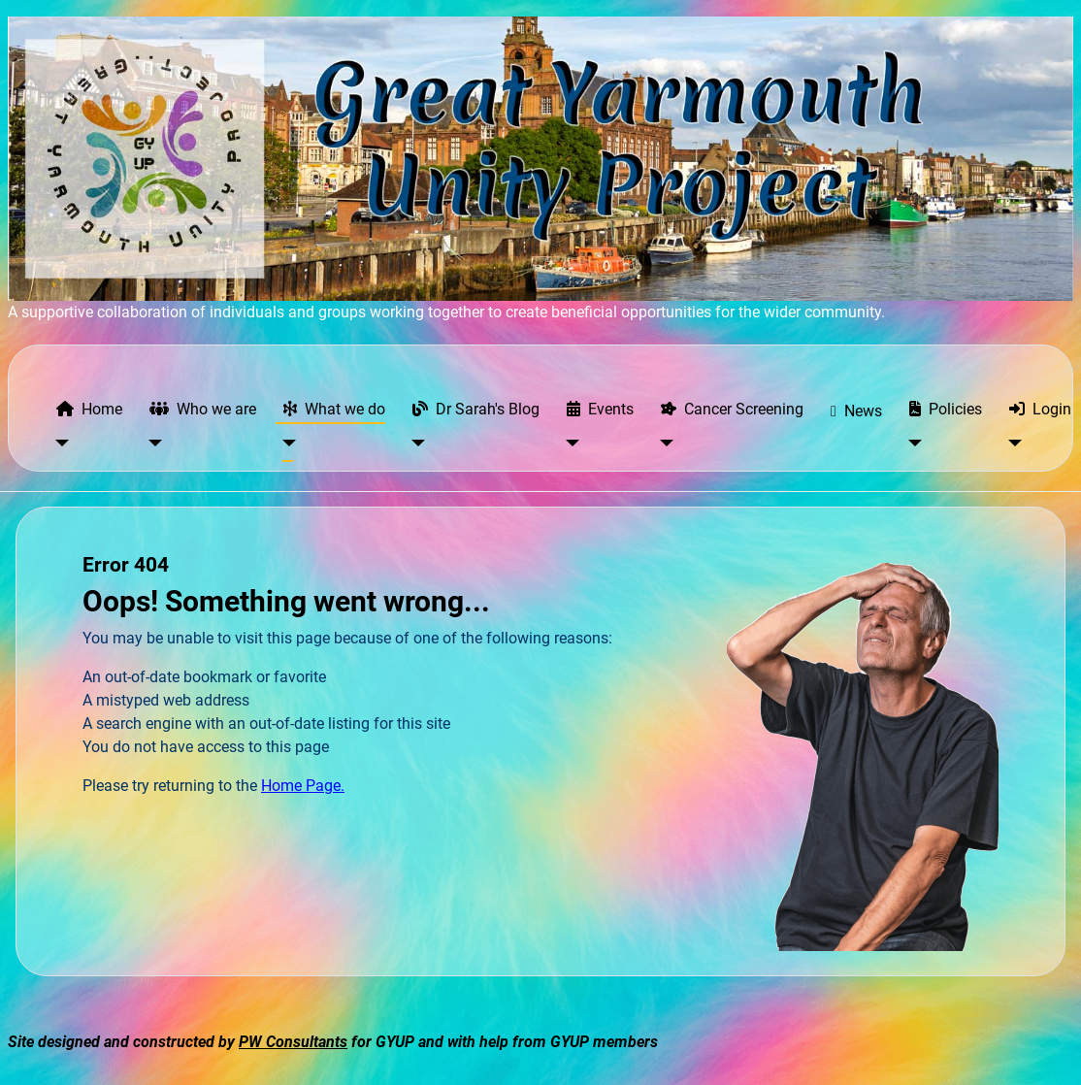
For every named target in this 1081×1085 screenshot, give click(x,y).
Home (85, 408)
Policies (941, 408)
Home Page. (302, 785)
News (852, 411)
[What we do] (286, 443)
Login (1036, 408)
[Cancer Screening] (663, 443)
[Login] (1011, 443)
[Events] (569, 443)
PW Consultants (293, 1042)
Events (596, 408)
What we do (330, 408)
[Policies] (911, 443)
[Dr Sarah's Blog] (415, 443)
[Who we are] (152, 443)
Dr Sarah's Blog (472, 408)
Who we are (199, 408)
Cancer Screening (728, 408)
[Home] (59, 443)
